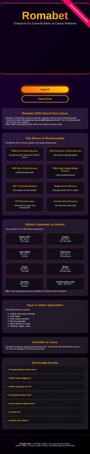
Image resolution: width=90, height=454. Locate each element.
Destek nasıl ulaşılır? (19, 420)
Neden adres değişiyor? (20, 378)
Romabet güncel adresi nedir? (23, 370)
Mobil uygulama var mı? (20, 387)
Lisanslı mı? (15, 412)
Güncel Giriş (45, 99)
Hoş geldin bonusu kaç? (21, 395)
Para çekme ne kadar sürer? (22, 404)
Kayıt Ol (45, 89)
